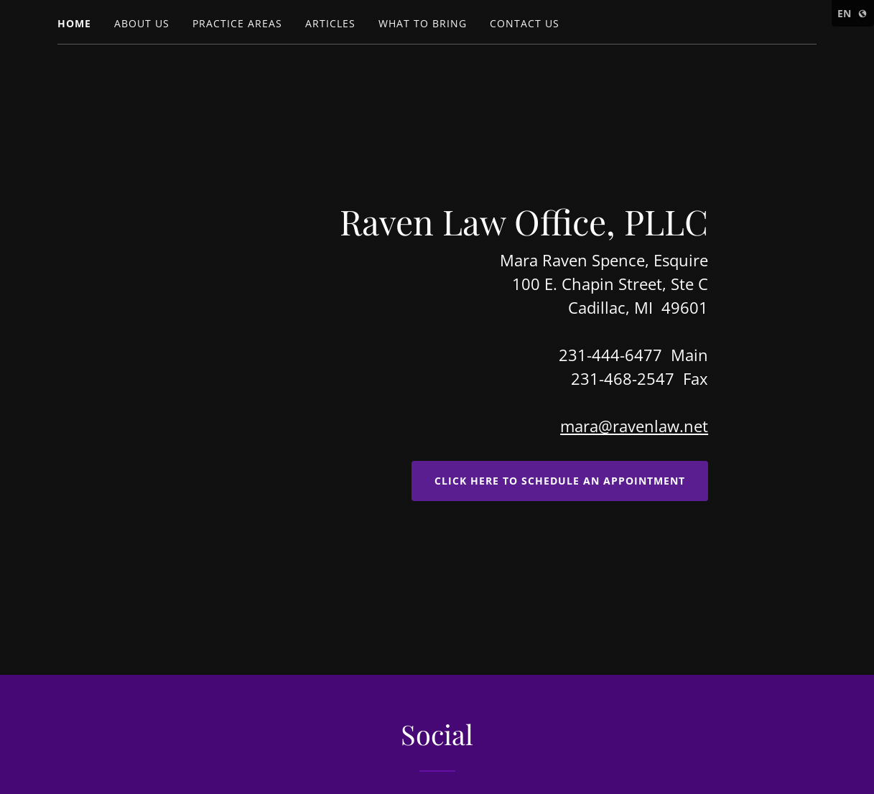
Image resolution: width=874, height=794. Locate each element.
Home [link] (74, 23)
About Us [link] (141, 23)
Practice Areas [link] (237, 23)
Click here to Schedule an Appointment (559, 480)
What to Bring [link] (422, 23)
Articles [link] (330, 23)
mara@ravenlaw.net (634, 425)
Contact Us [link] (524, 23)
